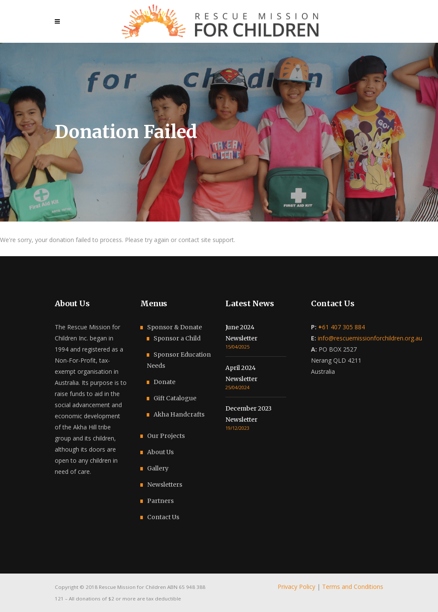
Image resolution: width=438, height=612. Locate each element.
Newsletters (164, 484)
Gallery (158, 468)
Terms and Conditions (352, 586)
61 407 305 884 (341, 327)
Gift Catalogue (175, 398)
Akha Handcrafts (179, 414)
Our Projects (166, 436)
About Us (160, 452)
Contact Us (163, 517)
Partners (160, 501)
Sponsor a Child (177, 338)
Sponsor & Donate (174, 327)
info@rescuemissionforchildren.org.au (370, 338)
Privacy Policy (296, 586)
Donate (164, 382)
